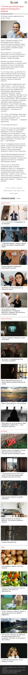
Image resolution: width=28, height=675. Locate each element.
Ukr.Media (16, 58)
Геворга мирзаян (14, 193)
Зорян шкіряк (17, 190)
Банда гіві (19, 188)
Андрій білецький (8, 190)
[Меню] (25, 2)
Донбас (14, 188)
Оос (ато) (8, 188)
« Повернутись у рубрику (8, 198)
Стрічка (18, 198)
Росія (23, 190)
